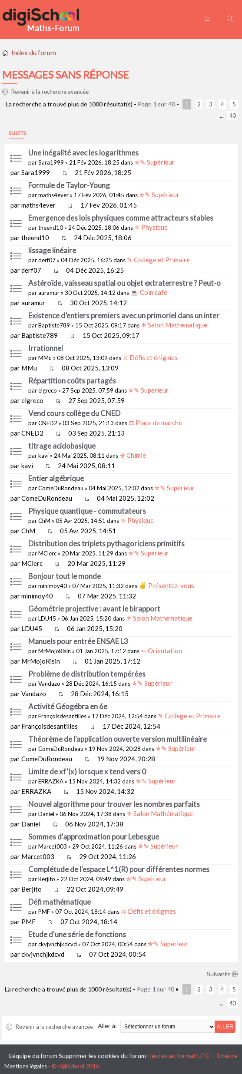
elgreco (47, 390)
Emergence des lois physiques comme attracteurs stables (120, 217)
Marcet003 (52, 846)
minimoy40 (52, 585)
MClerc (47, 553)
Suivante (222, 974)
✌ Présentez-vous (166, 585)
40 (232, 115)
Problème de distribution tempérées (87, 673)
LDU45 (47, 618)
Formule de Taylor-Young (69, 185)
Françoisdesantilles (62, 716)
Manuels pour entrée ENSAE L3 (78, 641)
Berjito (46, 879)
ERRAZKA (50, 781)
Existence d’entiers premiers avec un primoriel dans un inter (123, 315)
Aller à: (107, 1025)
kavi (43, 455)
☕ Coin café (148, 292)
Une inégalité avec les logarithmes (83, 152)
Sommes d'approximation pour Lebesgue (93, 836)
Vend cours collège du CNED (74, 413)
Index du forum (33, 52)
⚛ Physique (151, 227)
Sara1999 (51, 162)
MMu (45, 357)
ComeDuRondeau (60, 488)
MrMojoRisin (54, 651)
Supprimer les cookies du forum (102, 1055)
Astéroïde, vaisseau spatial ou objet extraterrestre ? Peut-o (124, 283)
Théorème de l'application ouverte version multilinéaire (117, 739)
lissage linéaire (52, 250)
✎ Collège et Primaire (158, 260)
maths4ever (53, 195)
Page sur (156, 104)
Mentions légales (25, 1066)
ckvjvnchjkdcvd (57, 944)
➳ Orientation (161, 650)
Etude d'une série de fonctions (77, 934)
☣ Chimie (132, 455)
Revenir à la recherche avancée (45, 91)
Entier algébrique (56, 478)
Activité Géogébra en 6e (67, 706)
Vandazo (49, 683)
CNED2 (47, 423)
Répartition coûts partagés (72, 380)
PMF (44, 911)
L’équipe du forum (33, 1055)
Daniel (46, 813)
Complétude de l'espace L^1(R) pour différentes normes (118, 869)
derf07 (47, 260)
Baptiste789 (54, 325)
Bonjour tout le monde (64, 576)
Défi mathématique (59, 901)
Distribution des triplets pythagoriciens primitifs (106, 543)
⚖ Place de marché (155, 422)
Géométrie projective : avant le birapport (94, 608)
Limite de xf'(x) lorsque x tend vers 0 (87, 771)
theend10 (50, 227)
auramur (49, 292)
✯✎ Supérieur (154, 162)
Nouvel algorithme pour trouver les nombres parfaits (114, 804)
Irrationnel (45, 348)
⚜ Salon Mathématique (174, 325)
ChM (44, 520)
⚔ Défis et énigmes (150, 357)
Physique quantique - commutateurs (87, 511)
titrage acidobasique (62, 445)
